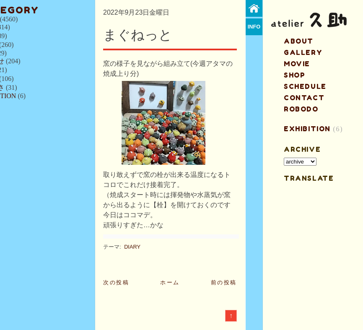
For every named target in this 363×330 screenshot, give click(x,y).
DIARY (132, 247)
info (254, 26)
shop (294, 75)
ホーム (170, 282)
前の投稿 (224, 282)
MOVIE (297, 64)
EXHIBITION (307, 129)
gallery (303, 52)
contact (304, 98)
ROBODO (301, 109)
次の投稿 (116, 282)
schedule (305, 86)
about (299, 41)
